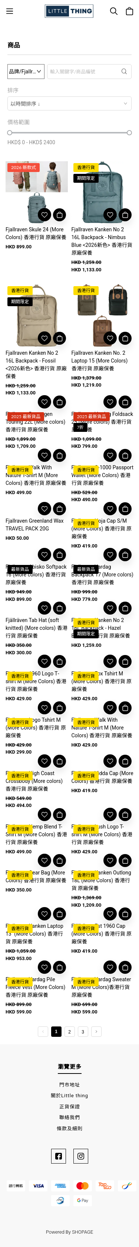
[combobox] (69, 103)
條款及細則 (70, 1128)
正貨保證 (69, 1106)
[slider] (9, 132)
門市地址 (69, 1085)
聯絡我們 (69, 1117)
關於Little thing (69, 1095)
